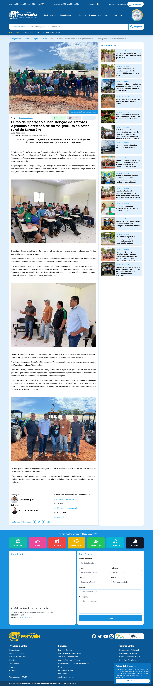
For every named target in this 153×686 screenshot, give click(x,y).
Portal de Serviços (65, 650)
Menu (23, 4)
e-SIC (11, 674)
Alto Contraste (60, 4)
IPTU (42, 32)
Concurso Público (28, 32)
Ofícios (60, 667)
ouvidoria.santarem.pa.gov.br (66, 508)
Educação (82, 15)
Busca (31, 4)
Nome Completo (85, 559)
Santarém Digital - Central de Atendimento (74, 663)
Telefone (114, 568)
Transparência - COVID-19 (19, 677)
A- (76, 4)
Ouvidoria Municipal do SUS (129, 657)
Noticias (12, 660)
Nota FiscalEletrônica (127, 660)
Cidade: (114, 578)
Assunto (82, 587)
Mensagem (83, 597)
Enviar (110, 618)
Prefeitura (50, 15)
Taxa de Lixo (49, 32)
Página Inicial (16, 39)
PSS (37, 32)
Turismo (107, 15)
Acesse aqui (59, 517)
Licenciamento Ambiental (129, 650)
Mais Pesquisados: (15, 32)
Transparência (95, 15)
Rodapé (40, 4)
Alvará (57, 32)
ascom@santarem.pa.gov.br (65, 499)
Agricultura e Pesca (41, 39)
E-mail (81, 568)
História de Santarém (17, 657)
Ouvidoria (118, 15)
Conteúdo (13, 4)
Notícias (29, 39)
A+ (69, 4)
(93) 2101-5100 (25, 617)
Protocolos (62, 674)
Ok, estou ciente (132, 681)
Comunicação (67, 15)
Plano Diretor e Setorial (128, 653)
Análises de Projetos (66, 677)
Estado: (82, 578)
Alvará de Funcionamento (68, 657)
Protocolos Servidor (65, 670)
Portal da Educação (16, 653)
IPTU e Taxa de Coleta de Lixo (69, 653)
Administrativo (122, 4)
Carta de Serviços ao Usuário (69, 660)
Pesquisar (136, 26)
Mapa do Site (112, 4)
